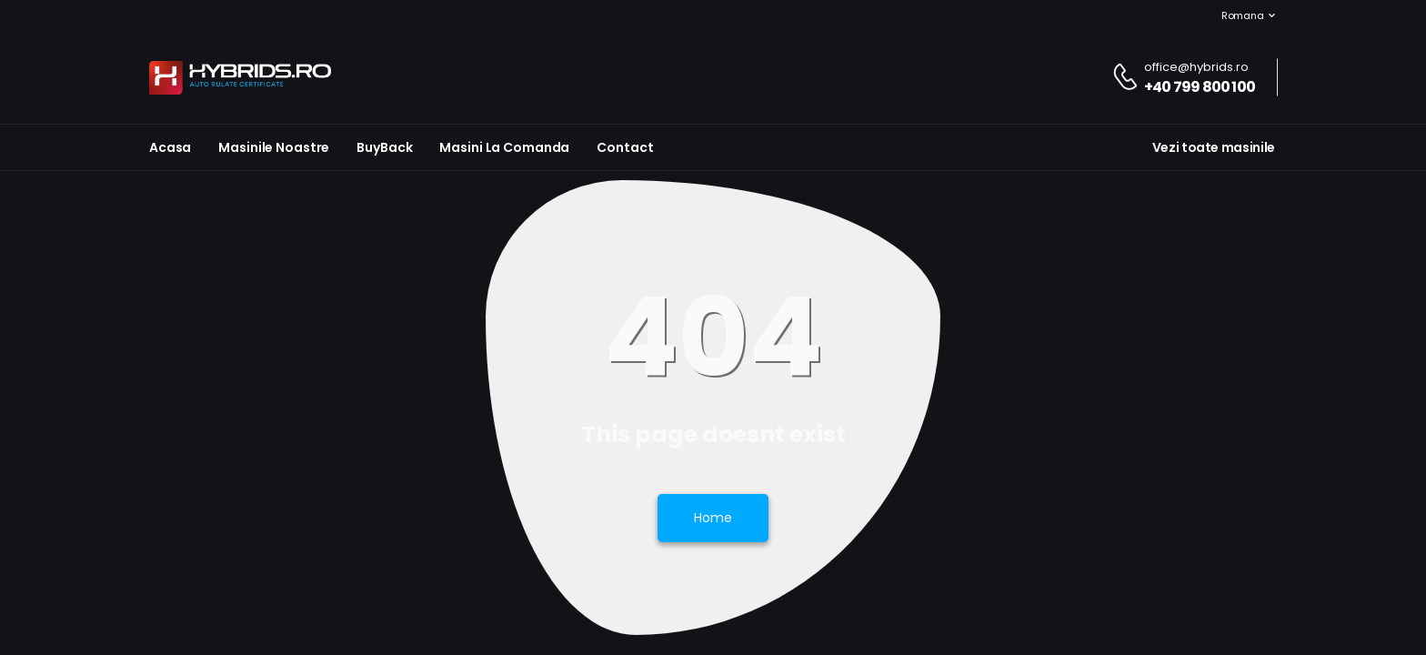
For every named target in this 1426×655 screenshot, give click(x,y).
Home (713, 518)
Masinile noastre (273, 147)
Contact (625, 147)
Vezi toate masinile (1213, 147)
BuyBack (384, 147)
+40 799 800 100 (1199, 86)
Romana (1233, 15)
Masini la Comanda (504, 147)
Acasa (170, 147)
